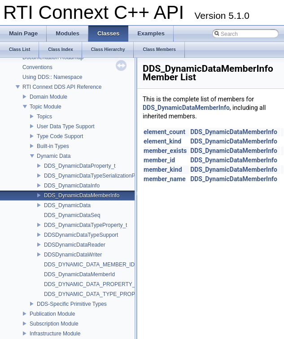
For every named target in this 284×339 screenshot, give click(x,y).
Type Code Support (60, 136)
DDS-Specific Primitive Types (72, 304)
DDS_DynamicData (67, 205)
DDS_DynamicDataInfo (72, 186)
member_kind (163, 169)
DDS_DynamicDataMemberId (79, 274)
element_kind (162, 141)
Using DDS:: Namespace (52, 77)
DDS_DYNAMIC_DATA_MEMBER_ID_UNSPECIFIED (109, 264)
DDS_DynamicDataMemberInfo (81, 195)
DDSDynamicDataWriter (73, 255)
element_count (164, 131)
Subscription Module (54, 324)
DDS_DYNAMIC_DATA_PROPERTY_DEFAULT (101, 284)
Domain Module (48, 97)
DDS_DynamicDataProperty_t (79, 166)
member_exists (165, 150)
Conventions (37, 67)
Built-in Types (53, 146)
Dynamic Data (53, 156)
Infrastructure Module (55, 333)
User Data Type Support (66, 126)
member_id (159, 160)
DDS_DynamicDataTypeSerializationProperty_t (100, 176)
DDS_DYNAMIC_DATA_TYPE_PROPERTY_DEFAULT (110, 294)
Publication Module (52, 314)
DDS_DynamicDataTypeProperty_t (85, 225)
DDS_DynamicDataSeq (72, 215)
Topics (44, 116)
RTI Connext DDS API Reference (62, 87)
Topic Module (45, 107)
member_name (165, 179)
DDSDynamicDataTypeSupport (81, 235)
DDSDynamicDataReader (74, 245)
